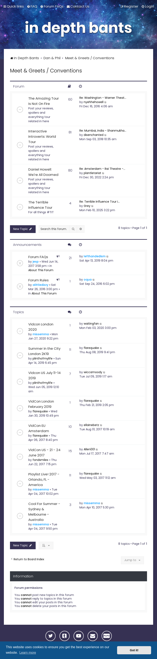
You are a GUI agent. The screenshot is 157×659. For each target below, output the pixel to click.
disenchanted (93, 135)
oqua (88, 279)
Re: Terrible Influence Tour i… (99, 202)
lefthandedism (94, 256)
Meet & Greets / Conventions (46, 70)
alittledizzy (40, 285)
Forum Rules (38, 280)
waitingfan (91, 324)
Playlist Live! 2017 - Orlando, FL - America (43, 479)
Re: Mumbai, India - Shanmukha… (102, 131)
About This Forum (40, 270)
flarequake (91, 348)
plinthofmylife (43, 358)
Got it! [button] (134, 650)
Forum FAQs (38, 256)
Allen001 (89, 449)
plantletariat (92, 173)
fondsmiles (40, 460)
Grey (87, 206)
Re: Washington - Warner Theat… (102, 98)
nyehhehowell (93, 102)
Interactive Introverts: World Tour (42, 136)
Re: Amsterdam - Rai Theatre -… (102, 169)
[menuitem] (32, 6)
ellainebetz (91, 425)
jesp (36, 262)
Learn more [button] (27, 652)
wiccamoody (93, 372)
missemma (41, 334)
